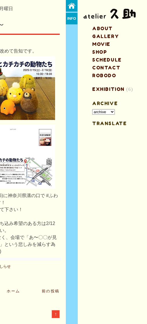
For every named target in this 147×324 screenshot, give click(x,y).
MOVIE (101, 44)
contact (106, 68)
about (102, 28)
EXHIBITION (108, 89)
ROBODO (104, 75)
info (71, 18)
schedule (107, 60)
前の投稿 (51, 291)
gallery (105, 36)
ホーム (13, 291)
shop (99, 52)
